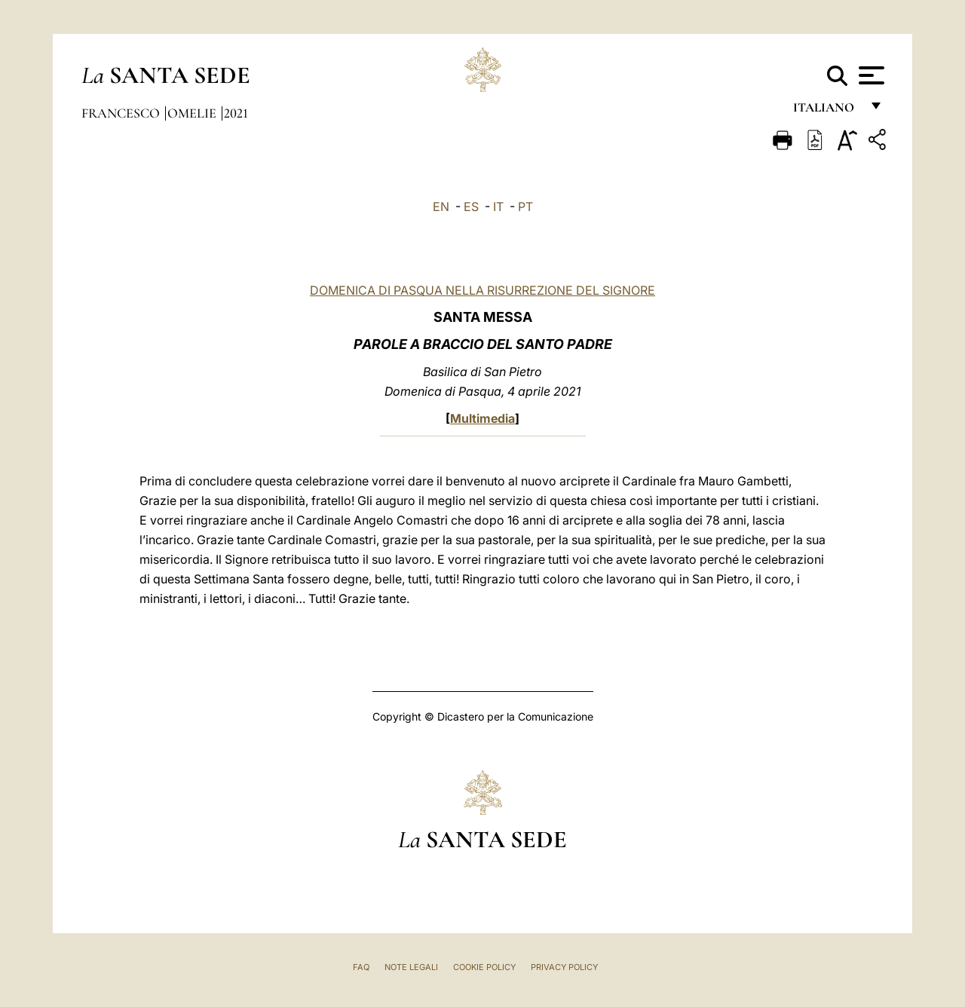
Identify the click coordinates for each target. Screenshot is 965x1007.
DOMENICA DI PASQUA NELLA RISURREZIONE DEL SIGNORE (482, 290)
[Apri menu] (869, 75)
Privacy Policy (564, 967)
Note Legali (411, 967)
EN (441, 206)
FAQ (361, 967)
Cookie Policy (484, 967)
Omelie (193, 113)
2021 (236, 113)
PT (525, 206)
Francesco (122, 113)
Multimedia (482, 418)
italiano (827, 111)
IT (498, 206)
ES (471, 206)
